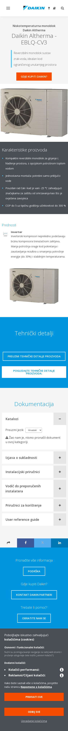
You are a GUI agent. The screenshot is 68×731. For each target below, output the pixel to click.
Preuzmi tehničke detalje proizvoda (34, 356)
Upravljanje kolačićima (34, 721)
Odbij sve (34, 712)
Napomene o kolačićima (36, 687)
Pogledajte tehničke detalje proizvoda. (34, 372)
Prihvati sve (34, 697)
